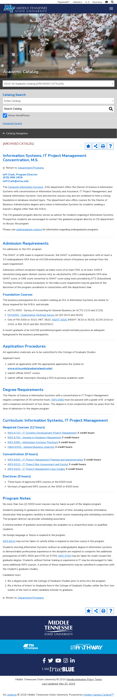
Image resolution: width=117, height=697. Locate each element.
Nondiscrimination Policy (80, 679)
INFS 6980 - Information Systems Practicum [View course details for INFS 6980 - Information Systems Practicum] (33, 442)
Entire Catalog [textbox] (12, 101)
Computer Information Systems (25, 187)
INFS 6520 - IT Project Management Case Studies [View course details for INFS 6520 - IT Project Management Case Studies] (36, 469)
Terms (98, 679)
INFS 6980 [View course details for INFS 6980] (57, 400)
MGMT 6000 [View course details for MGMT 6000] (59, 319)
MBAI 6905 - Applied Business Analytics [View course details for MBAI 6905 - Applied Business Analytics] (31, 447)
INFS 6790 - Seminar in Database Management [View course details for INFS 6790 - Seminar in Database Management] (34, 437)
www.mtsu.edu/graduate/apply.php (30, 368)
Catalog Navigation (17, 133)
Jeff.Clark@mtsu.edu (16, 181)
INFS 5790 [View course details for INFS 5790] (64, 556)
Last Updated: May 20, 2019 (58, 684)
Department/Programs (31, 168)
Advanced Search (12, 123)
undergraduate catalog (29, 229)
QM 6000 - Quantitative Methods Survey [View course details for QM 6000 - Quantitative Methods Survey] (31, 315)
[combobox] (58, 83)
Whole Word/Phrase (19, 115)
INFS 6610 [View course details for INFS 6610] (9, 541)
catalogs (12, 695)
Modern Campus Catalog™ (98, 695)
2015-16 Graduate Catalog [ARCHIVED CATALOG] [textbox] (34, 84)
